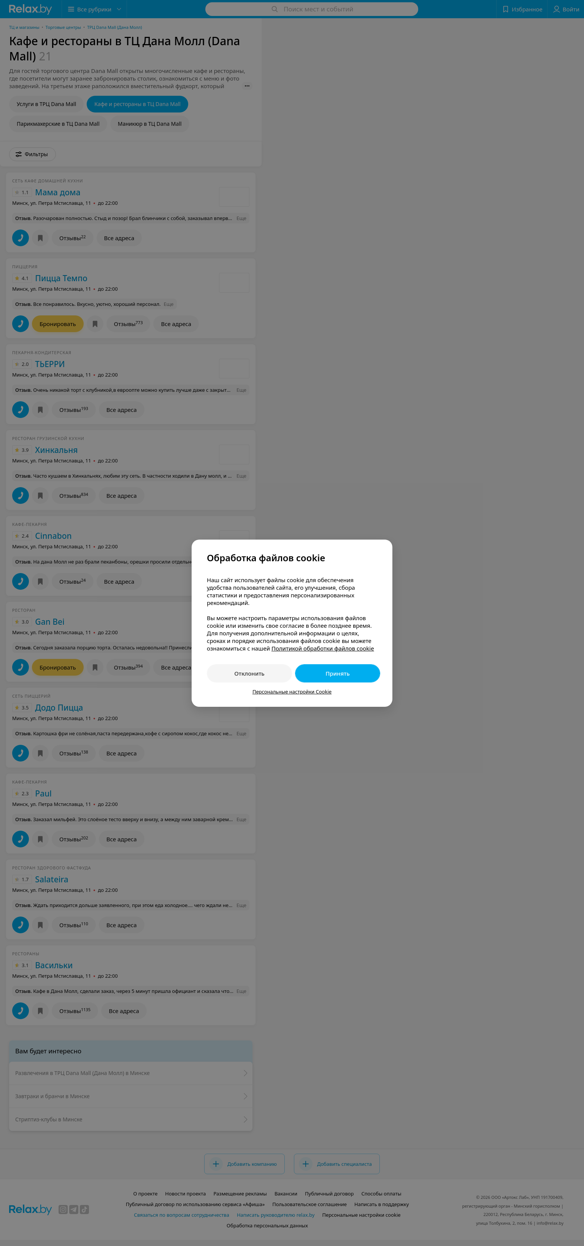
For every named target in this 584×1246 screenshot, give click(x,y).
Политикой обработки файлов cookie (322, 648)
